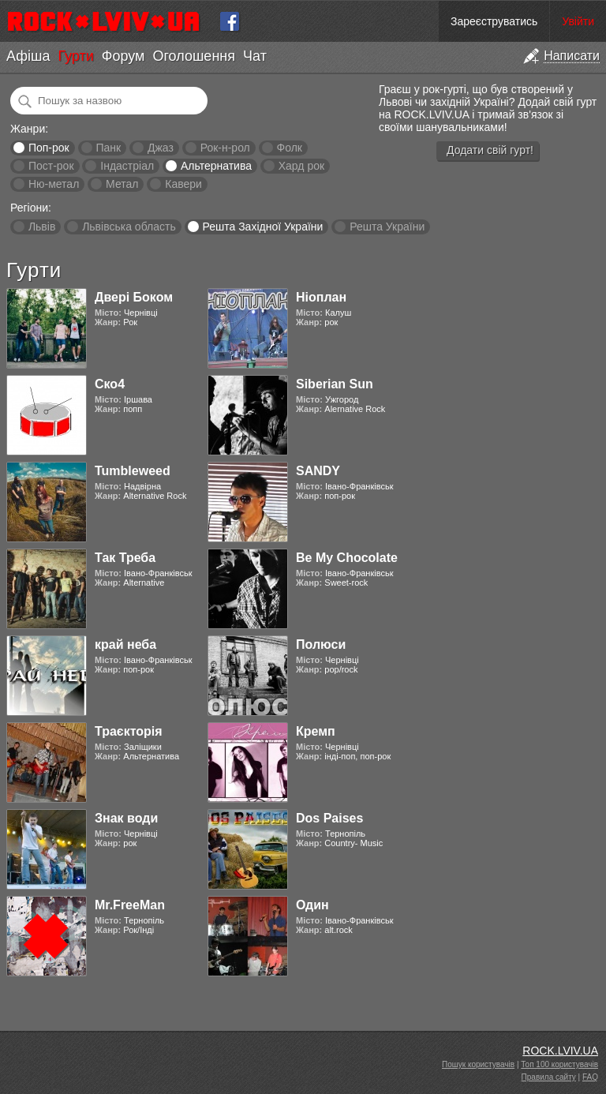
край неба (125, 644)
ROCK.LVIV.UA (560, 1050)
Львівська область (129, 226)
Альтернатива (216, 165)
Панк (108, 147)
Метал (122, 184)
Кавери (183, 184)
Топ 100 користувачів (559, 1064)
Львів (41, 226)
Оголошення (193, 56)
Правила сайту (549, 1077)
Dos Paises (329, 818)
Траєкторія (129, 731)
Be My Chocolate (347, 557)
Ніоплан (321, 297)
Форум (123, 56)
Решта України (387, 226)
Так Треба (125, 557)
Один (312, 905)
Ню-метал (53, 184)
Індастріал (127, 165)
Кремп (315, 731)
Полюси (321, 644)
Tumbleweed (132, 471)
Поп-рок (48, 147)
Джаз (161, 147)
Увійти (578, 21)
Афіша (28, 56)
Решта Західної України (262, 226)
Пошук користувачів (478, 1064)
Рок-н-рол (225, 147)
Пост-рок (51, 165)
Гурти (75, 56)
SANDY (318, 471)
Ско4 (110, 384)
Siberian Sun (334, 384)
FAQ (590, 1077)
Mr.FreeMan (130, 905)
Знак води (126, 818)
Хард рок (301, 165)
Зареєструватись (494, 21)
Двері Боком (134, 297)
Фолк (289, 147)
